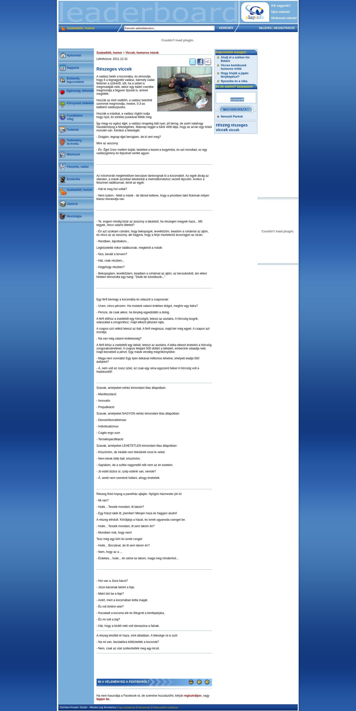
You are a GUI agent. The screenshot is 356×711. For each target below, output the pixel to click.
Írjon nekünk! (280, 12)
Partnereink (144, 707)
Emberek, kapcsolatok (75, 80)
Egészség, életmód (80, 91)
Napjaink (73, 68)
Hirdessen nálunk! (284, 18)
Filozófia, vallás (78, 167)
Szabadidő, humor (79, 190)
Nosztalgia (74, 216)
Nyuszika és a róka (234, 81)
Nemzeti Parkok (232, 116)
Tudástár (73, 129)
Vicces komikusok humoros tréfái (233, 67)
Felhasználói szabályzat (165, 707)
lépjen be (102, 699)
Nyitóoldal (74, 55)
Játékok (72, 204)
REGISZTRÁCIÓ (284, 27)
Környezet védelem (80, 103)
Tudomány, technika (74, 142)
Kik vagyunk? (281, 5)
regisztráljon (192, 695)
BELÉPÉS (265, 27)
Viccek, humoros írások (142, 52)
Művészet (73, 154)
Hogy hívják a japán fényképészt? (234, 75)
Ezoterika (73, 179)
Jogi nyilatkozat (126, 707)
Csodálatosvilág (75, 117)
